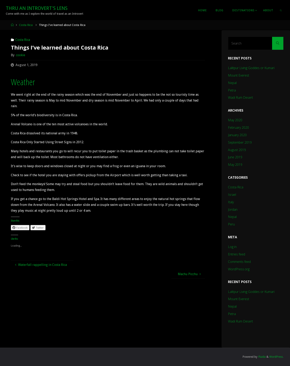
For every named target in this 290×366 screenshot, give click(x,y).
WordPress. (276, 356)
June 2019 (235, 157)
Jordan (232, 209)
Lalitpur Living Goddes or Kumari (251, 68)
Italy (231, 202)
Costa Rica (26, 25)
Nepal (232, 83)
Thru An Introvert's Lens (36, 8)
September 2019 (240, 142)
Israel (232, 194)
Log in (232, 247)
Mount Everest (238, 75)
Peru (231, 224)
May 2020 (235, 120)
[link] (281, 10)
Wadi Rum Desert (240, 97)
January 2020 (237, 135)
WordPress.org (239, 269)
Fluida (261, 356)
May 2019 (235, 164)
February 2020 (238, 127)
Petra (232, 90)
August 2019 (237, 150)
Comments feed (239, 261)
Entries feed (236, 254)
